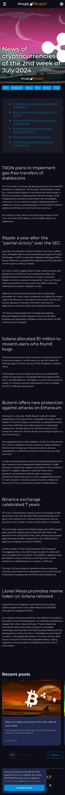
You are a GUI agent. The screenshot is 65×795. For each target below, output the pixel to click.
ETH (6, 88)
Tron (56, 88)
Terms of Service (32, 781)
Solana (46, 88)
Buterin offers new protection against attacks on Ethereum (32, 130)
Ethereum (17, 88)
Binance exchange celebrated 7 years (32, 137)
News (29, 88)
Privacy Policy (11, 781)
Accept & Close (24, 787)
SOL (38, 88)
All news (55, 755)
